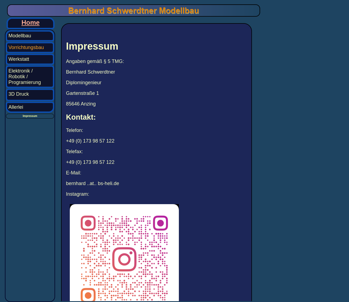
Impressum (30, 115)
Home (31, 22)
